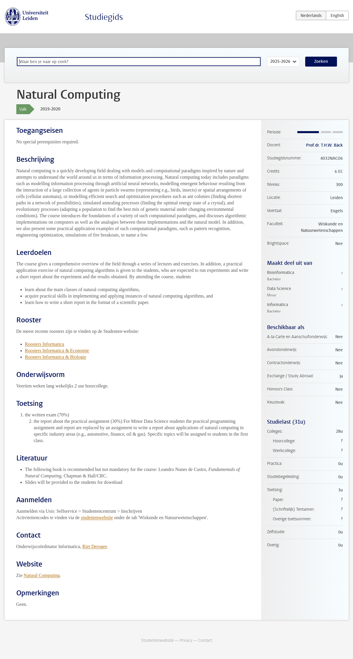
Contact (205, 640)
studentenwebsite (97, 517)
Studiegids (104, 17)
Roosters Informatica (44, 344)
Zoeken (321, 61)
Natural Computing (42, 575)
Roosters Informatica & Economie (57, 350)
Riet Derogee (94, 546)
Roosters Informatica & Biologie (55, 356)
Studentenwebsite (157, 640)
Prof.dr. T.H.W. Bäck (324, 145)
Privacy (186, 640)
